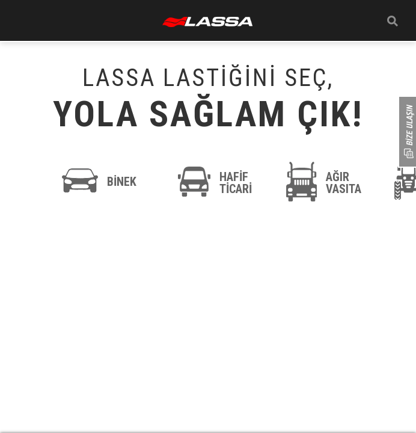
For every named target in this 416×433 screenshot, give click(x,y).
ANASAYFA (207, 22)
